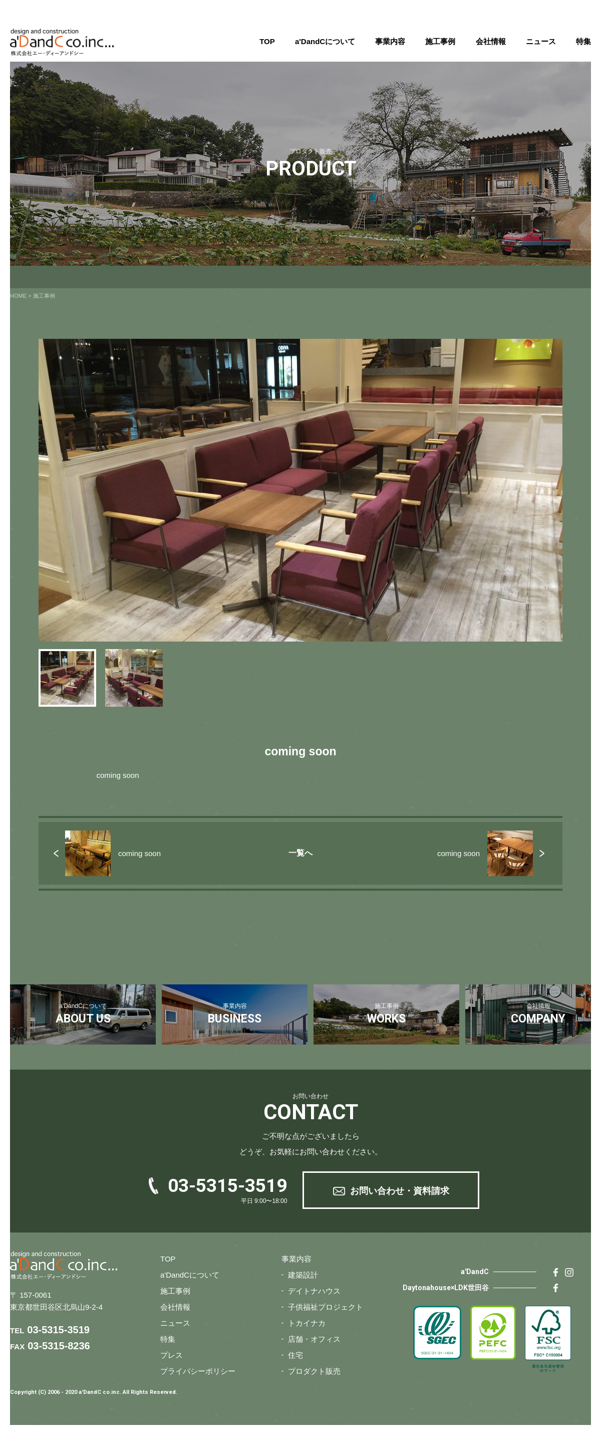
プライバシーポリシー (197, 1371)
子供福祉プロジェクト (325, 1307)
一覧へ (300, 853)
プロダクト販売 (314, 1371)
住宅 (295, 1355)
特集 (583, 41)
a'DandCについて (325, 41)
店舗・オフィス (314, 1339)
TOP (267, 41)
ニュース (541, 41)
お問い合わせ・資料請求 (399, 1191)
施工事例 (440, 41)
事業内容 (390, 41)
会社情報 (491, 41)
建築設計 (303, 1275)
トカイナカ (307, 1323)
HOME (18, 296)
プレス (171, 1355)
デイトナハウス (314, 1291)
